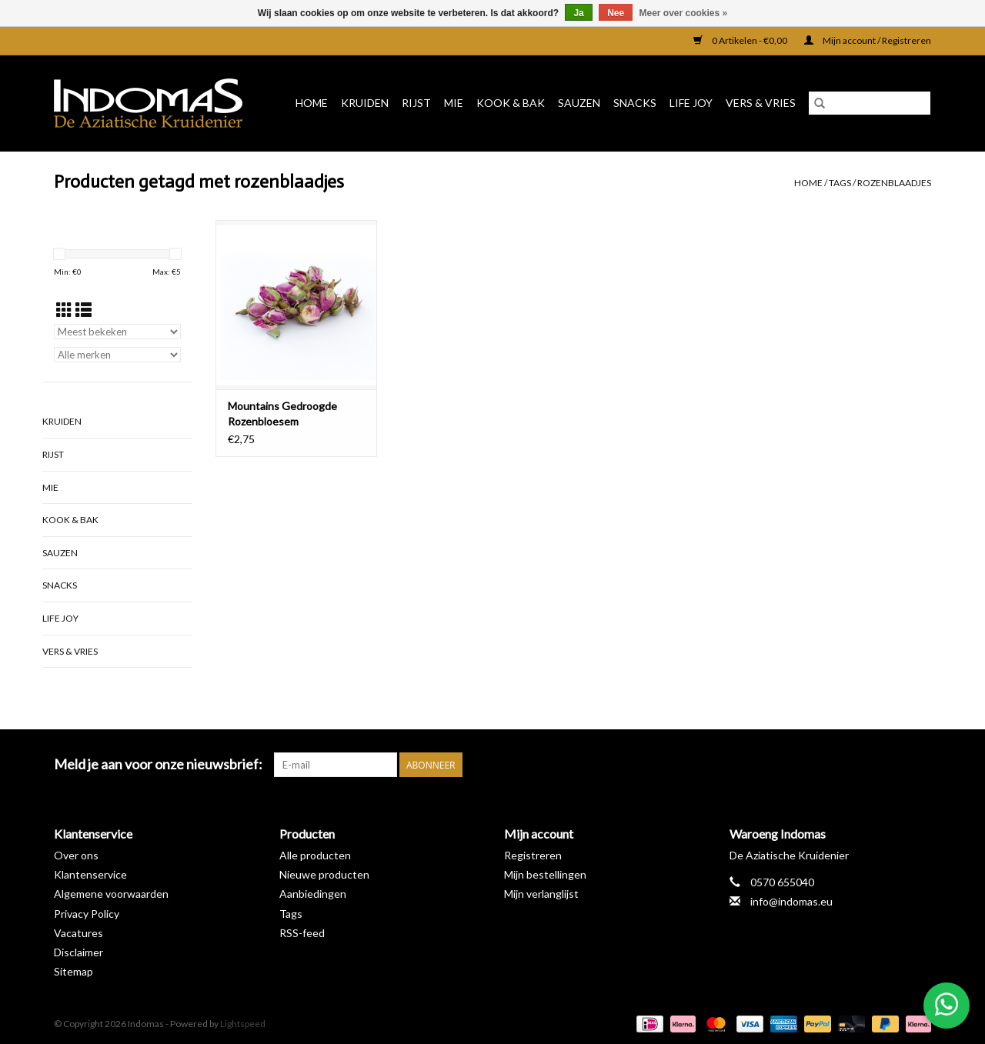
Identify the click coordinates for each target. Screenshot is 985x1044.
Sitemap (73, 971)
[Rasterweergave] (64, 309)
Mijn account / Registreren (867, 40)
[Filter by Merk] (117, 354)
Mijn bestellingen (545, 874)
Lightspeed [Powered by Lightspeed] (242, 1023)
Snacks (634, 102)
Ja (578, 13)
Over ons (76, 855)
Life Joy (691, 102)
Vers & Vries (761, 102)
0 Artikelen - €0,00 (741, 40)
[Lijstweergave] (83, 309)
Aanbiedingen (312, 893)
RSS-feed (302, 932)
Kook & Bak (510, 102)
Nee (615, 13)
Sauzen (579, 102)
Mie (453, 102)
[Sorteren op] (117, 331)
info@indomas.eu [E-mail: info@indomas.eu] (791, 901)
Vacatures (78, 932)
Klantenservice (90, 874)
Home (312, 102)
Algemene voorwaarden (111, 893)
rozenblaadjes (894, 182)
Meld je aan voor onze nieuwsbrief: (158, 764)
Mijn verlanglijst (541, 893)
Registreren (533, 855)
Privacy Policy (86, 913)
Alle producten (315, 855)
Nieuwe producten (324, 874)
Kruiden (365, 102)
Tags (840, 182)
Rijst (416, 102)
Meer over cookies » (683, 13)
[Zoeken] (869, 103)
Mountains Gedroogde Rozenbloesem (282, 413)
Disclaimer (78, 952)
